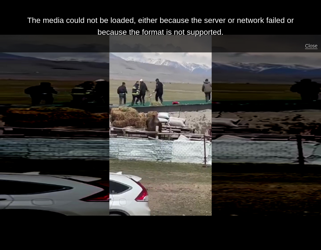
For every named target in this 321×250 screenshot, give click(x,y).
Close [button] (311, 46)
